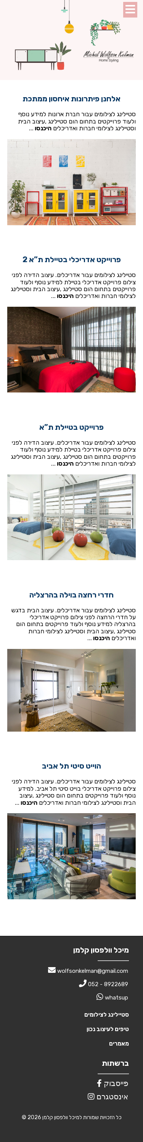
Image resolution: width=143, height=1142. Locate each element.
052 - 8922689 (103, 984)
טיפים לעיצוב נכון (108, 1029)
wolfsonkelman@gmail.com (88, 970)
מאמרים (119, 1043)
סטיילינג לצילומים (106, 1014)
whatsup (112, 997)
